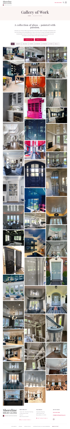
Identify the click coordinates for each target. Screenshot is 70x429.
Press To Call (40, 39)
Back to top (55, 426)
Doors (31, 43)
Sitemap (20, 426)
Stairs (51, 43)
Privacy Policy (27, 426)
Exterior (37, 43)
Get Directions (25, 419)
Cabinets (18, 43)
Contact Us (29, 39)
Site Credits (13, 426)
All (13, 43)
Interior (44, 43)
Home (29, 15)
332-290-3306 (58, 2)
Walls (56, 43)
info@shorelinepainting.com (59, 415)
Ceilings (25, 43)
